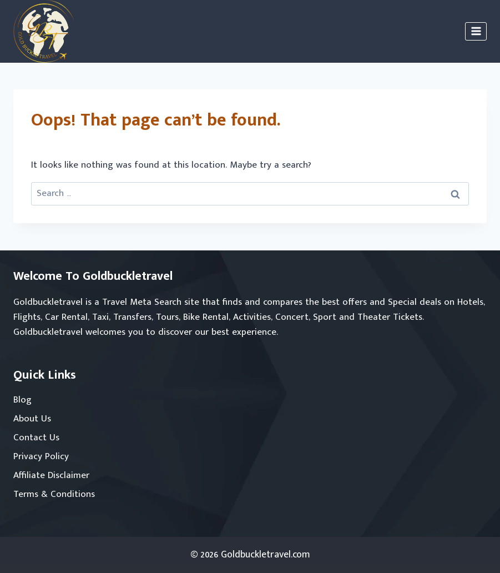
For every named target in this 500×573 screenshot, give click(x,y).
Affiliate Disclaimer (51, 475)
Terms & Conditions (54, 494)
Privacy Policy (41, 456)
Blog (22, 400)
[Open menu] (476, 31)
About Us (32, 418)
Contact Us (36, 437)
